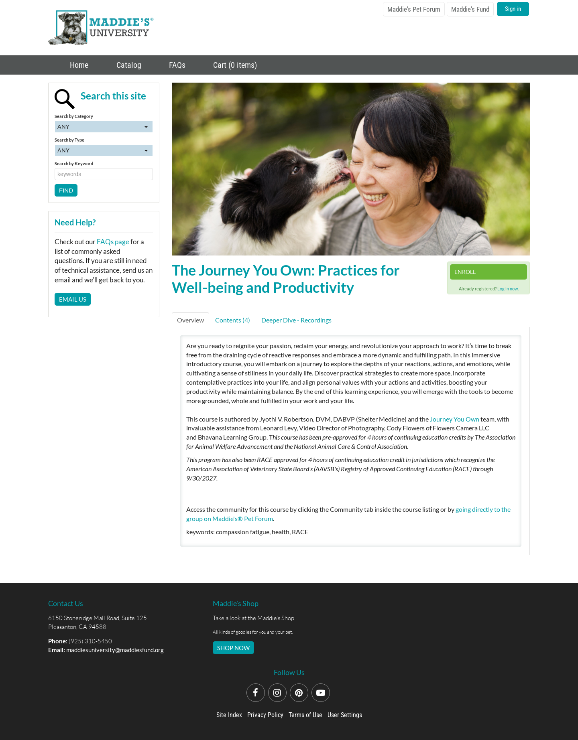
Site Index (229, 715)
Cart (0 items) (234, 65)
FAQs (176, 65)
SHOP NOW (233, 647)
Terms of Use (305, 715)
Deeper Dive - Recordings (296, 320)
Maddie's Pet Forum (413, 9)
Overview (190, 320)
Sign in (513, 8)
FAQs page (113, 241)
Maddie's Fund (470, 9)
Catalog (127, 65)
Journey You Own (454, 419)
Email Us (72, 299)
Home (78, 65)
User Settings (345, 715)
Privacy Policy (265, 715)
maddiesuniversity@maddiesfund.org (115, 649)
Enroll (465, 271)
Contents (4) (232, 320)
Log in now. (508, 288)
